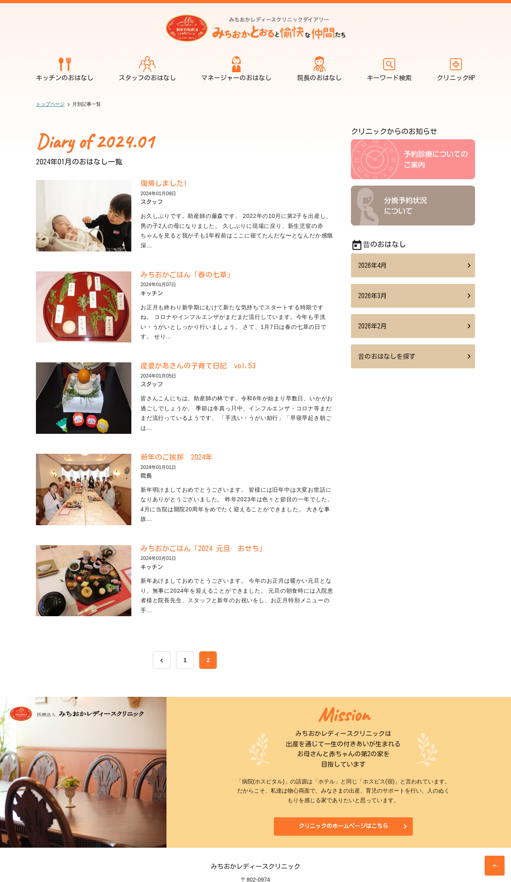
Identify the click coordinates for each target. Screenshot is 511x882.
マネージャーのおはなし (236, 68)
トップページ (50, 104)
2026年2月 (372, 326)
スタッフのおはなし (147, 68)
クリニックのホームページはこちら (343, 826)
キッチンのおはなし (64, 68)
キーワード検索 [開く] (389, 68)
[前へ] (161, 660)
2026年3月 (372, 296)
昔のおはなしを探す (387, 356)
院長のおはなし (319, 68)
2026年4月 (372, 265)
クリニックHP (456, 68)
